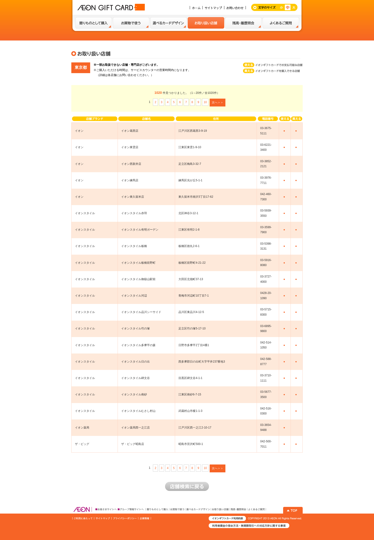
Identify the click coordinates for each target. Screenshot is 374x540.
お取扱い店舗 (206, 23)
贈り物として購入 (93, 23)
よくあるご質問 (281, 23)
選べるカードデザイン (168, 23)
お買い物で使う (131, 23)
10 (205, 102)
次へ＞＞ (217, 102)
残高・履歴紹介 (243, 23)
